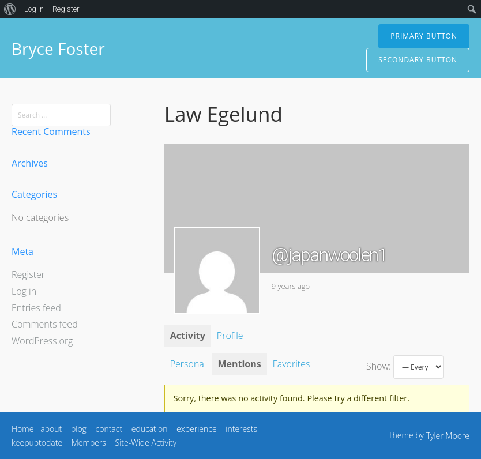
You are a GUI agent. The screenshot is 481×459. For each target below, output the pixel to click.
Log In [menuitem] (34, 9)
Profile (230, 335)
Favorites (291, 364)
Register (28, 274)
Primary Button (423, 36)
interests (241, 428)
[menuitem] (10, 9)
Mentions (239, 364)
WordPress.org (42, 340)
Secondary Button (417, 60)
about (51, 428)
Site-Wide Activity (146, 442)
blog (79, 428)
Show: (378, 366)
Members (89, 442)
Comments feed (45, 324)
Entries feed (36, 308)
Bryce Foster (58, 48)
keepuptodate (37, 442)
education (149, 428)
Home (22, 428)
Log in (24, 291)
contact (109, 428)
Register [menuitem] (66, 9)
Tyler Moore (447, 435)
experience (196, 428)
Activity (187, 335)
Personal (188, 364)
